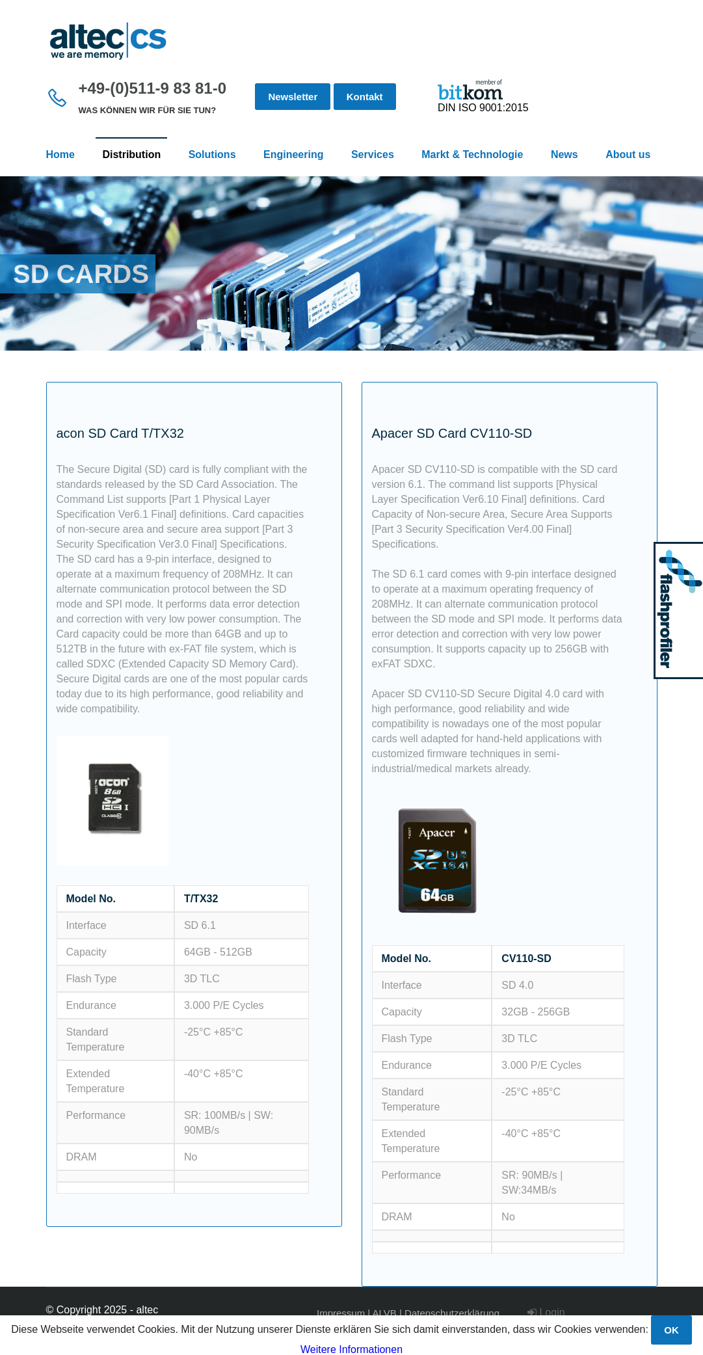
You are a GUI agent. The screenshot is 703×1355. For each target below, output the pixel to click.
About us (627, 154)
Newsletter (292, 96)
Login (546, 1312)
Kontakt (365, 96)
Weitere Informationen (351, 1349)
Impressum (341, 1313)
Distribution (131, 154)
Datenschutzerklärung (452, 1313)
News (564, 154)
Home (60, 154)
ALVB (385, 1313)
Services (372, 154)
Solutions (212, 154)
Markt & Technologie (472, 154)
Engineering (293, 154)
